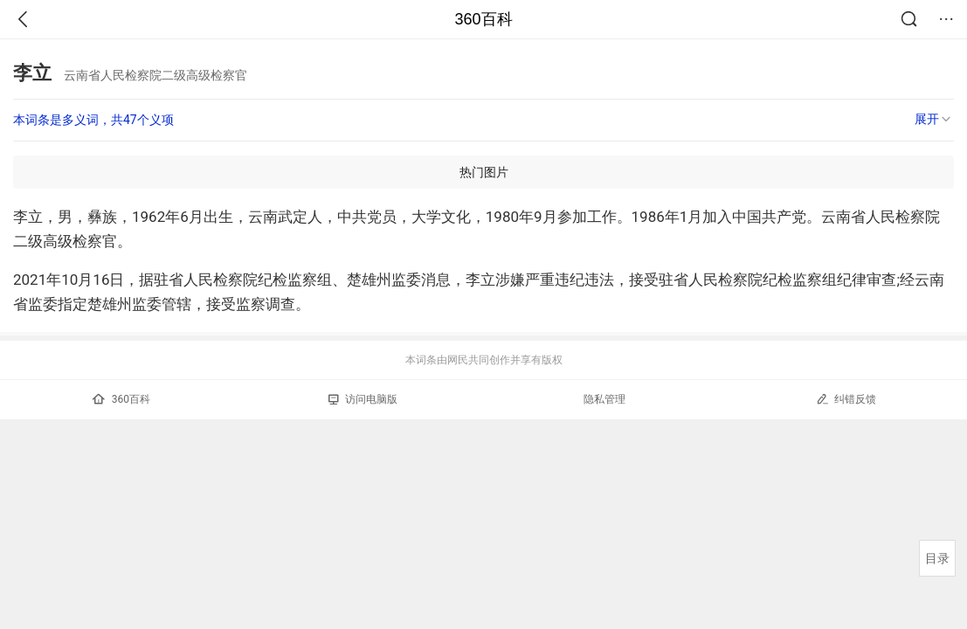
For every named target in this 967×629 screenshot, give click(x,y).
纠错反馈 (846, 398)
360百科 (483, 19)
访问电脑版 (362, 399)
